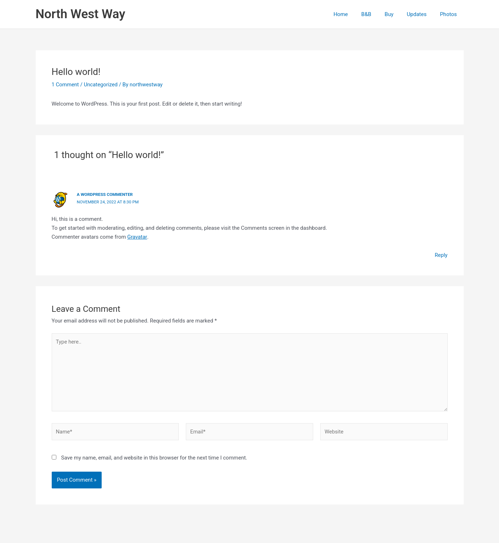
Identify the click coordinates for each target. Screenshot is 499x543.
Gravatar (137, 236)
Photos (449, 14)
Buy (395, 14)
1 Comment (66, 84)
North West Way (81, 14)
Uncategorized (101, 84)
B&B (376, 14)
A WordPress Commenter (105, 194)
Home (353, 14)
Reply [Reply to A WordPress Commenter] (440, 254)
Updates (421, 14)
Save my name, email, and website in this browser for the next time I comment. (154, 458)
